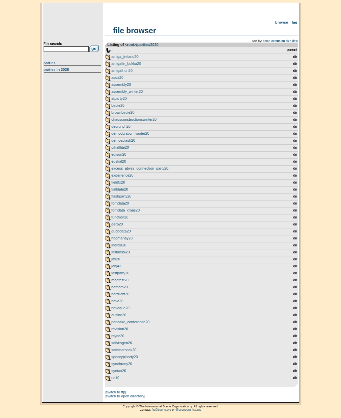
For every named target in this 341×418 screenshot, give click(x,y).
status (197, 409)
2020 (154, 45)
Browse (281, 22)
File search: (53, 44)
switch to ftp (115, 392)
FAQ (294, 22)
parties (143, 45)
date (295, 41)
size (288, 41)
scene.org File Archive (73, 23)
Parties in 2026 (56, 69)
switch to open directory (125, 396)
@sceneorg (183, 409)
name (266, 41)
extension (278, 41)
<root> (130, 45)
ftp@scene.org (161, 409)
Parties (50, 63)
